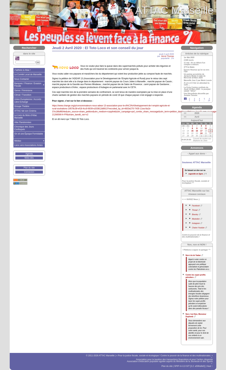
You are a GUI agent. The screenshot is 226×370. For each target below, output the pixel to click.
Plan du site (29, 168)
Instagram (196, 223)
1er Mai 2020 (189, 57)
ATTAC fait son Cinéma (25, 111)
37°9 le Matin (189, 67)
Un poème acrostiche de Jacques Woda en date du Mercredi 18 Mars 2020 (195, 76)
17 (201, 131)
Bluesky (195, 214)
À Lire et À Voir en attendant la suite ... (196, 84)
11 (206, 128)
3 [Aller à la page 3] (194, 99)
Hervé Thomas (167, 56)
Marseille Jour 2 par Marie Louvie (198, 80)
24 (201, 133)
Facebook (196, 206)
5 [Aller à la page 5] (204, 99)
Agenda (29, 154)
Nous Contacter (21, 79)
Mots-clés (29, 158)
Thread (195, 210)
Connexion (29, 172)
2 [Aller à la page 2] (189, 99)
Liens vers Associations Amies (28, 145)
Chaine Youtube (198, 228)
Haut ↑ (210, 366)
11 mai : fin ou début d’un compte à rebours (194, 63)
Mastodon (196, 219)
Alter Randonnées (22, 122)
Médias (17, 141)
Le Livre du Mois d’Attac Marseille (25, 116)
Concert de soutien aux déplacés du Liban (202, 140)
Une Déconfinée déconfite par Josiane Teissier (196, 94)
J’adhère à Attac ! (22, 70)
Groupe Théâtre (21, 106)
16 (197, 131)
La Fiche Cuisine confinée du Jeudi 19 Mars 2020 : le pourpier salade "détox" (197, 89)
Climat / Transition (22, 95)
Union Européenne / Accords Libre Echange (27, 100)
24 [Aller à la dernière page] (209, 101)
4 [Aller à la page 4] (199, 99)
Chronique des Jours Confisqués (24, 128)
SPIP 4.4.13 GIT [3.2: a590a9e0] (189, 366)
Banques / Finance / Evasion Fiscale (27, 84)
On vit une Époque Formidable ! (28, 135)
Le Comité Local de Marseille (28, 74)
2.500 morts (189, 60)
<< (185, 113)
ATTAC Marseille (174, 10)
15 (192, 131)
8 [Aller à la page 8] (194, 101)
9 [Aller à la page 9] (199, 101)
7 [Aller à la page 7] (189, 101)
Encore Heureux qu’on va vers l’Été (196, 71)
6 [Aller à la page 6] (209, 99)
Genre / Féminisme (23, 90)
